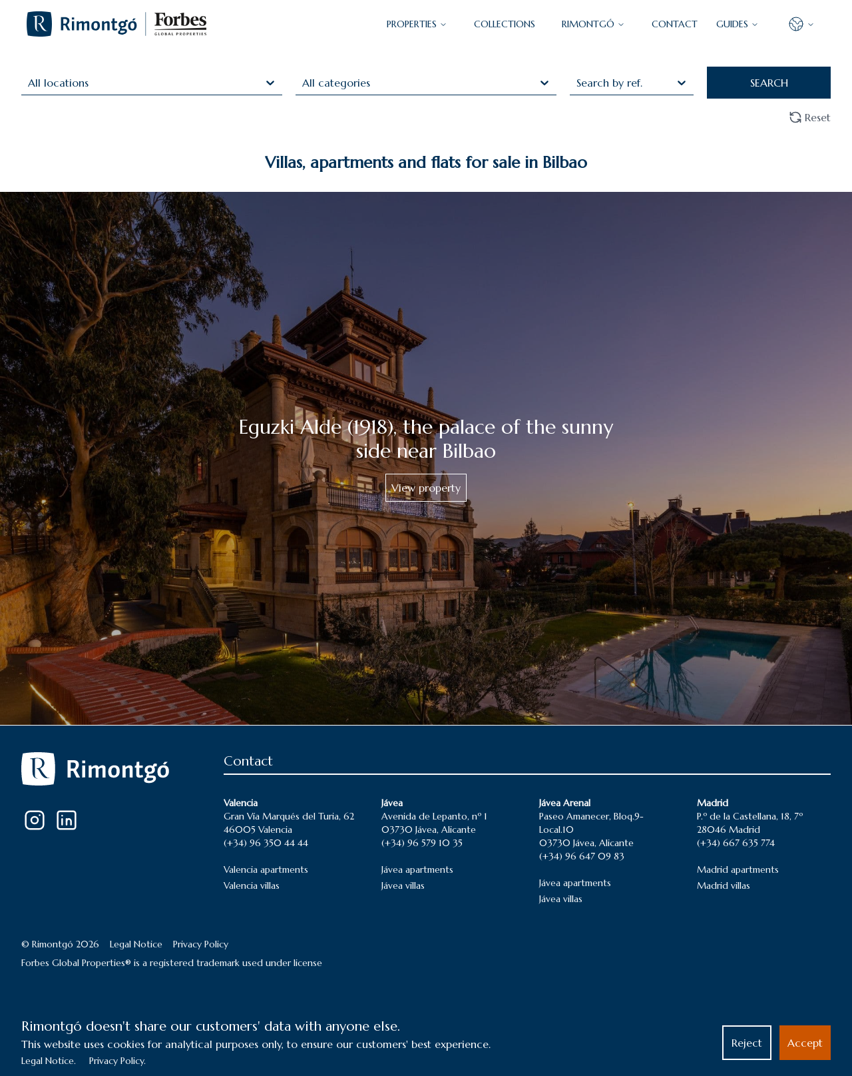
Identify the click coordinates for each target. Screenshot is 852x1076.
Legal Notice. (48, 1061)
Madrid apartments (738, 869)
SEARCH (769, 82)
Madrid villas (723, 885)
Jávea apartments (417, 869)
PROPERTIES (417, 24)
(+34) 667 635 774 (736, 843)
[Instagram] (34, 820)
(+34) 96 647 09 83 (581, 856)
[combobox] (29, 83)
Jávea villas (403, 885)
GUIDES (737, 24)
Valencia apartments (266, 869)
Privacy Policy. (117, 1061)
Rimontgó (593, 24)
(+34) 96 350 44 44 (266, 843)
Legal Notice (136, 944)
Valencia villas (252, 885)
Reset (810, 117)
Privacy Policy (200, 944)
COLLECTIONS (504, 24)
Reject (747, 1042)
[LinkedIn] (66, 820)
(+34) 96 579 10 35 (422, 843)
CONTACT (675, 24)
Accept (805, 1042)
